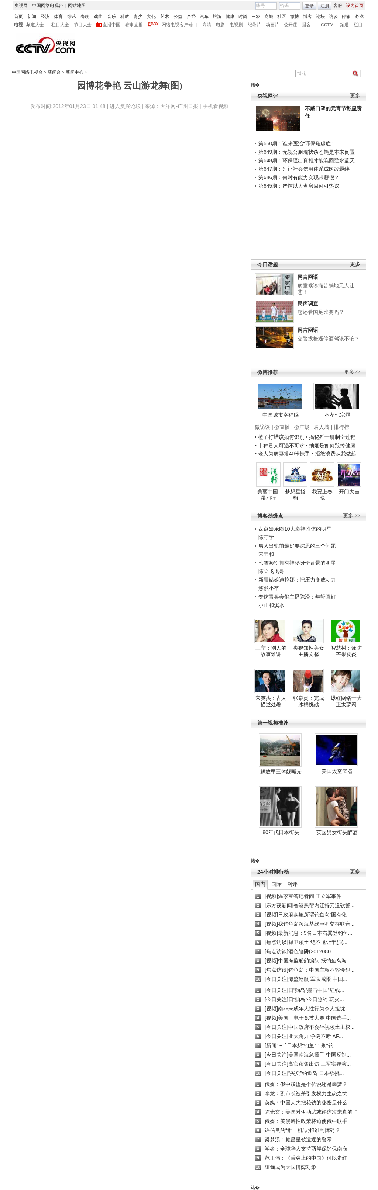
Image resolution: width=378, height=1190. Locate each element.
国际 (276, 884)
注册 (324, 5)
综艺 (71, 16)
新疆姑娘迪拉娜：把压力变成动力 (297, 580)
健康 (230, 16)
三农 (255, 16)
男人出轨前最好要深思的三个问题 (297, 546)
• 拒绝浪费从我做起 (334, 454)
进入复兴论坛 (125, 106)
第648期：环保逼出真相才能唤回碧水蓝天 (306, 160)
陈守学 (266, 537)
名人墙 (321, 427)
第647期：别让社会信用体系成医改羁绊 (304, 169)
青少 (138, 16)
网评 (292, 884)
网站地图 (77, 5)
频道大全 (35, 24)
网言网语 (308, 277)
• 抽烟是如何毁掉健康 (331, 445)
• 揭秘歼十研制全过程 (331, 437)
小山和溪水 (271, 605)
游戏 (359, 16)
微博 (294, 16)
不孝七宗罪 (337, 415)
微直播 (282, 427)
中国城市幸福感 (280, 415)
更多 (355, 95)
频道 (344, 24)
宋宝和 (266, 554)
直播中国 (111, 24)
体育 (58, 16)
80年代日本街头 (280, 832)
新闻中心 (74, 72)
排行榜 (341, 427)
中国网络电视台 (47, 5)
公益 (177, 16)
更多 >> (351, 515)
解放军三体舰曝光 (281, 771)
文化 (151, 16)
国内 (260, 884)
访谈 (333, 16)
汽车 (204, 16)
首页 (18, 16)
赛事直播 (134, 24)
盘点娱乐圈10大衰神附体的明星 (294, 529)
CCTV (327, 24)
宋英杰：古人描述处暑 (270, 701)
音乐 (111, 16)
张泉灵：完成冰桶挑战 (308, 701)
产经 (191, 16)
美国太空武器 (337, 771)
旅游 (217, 16)
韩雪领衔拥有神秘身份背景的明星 (297, 563)
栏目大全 (60, 24)
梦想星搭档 (295, 495)
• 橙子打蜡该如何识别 (280, 437)
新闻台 (54, 72)
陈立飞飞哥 (271, 571)
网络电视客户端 (177, 24)
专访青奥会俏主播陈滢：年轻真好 (297, 597)
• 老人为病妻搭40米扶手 (282, 454)
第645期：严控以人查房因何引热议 (298, 186)
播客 (306, 24)
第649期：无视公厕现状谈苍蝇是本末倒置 (306, 152)
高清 (206, 24)
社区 (281, 16)
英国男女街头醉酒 (337, 832)
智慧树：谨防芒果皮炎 (346, 651)
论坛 (320, 16)
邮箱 (346, 16)
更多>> (352, 372)
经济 (45, 16)
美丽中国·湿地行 (268, 495)
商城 (268, 16)
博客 (307, 16)
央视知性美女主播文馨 (308, 651)
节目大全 (83, 24)
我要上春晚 (322, 495)
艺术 (164, 16)
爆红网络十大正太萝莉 (346, 701)
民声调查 (308, 303)
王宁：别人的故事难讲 (270, 651)
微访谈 (262, 427)
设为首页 (355, 5)
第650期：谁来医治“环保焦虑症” (295, 143)
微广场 (302, 427)
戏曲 (98, 16)
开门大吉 (349, 492)
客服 (337, 5)
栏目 (358, 24)
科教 (124, 16)
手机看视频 (215, 106)
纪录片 (254, 24)
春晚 (84, 16)
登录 (309, 5)
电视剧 (236, 24)
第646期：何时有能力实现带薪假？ (298, 177)
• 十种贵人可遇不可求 (280, 445)
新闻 (31, 16)
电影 (220, 24)
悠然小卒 (268, 588)
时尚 (242, 16)
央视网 (21, 5)
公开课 (290, 24)
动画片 (272, 24)
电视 (18, 24)
